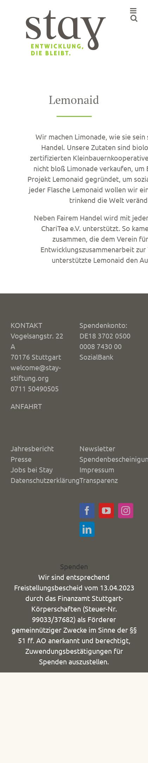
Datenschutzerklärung (45, 480)
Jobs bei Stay (32, 469)
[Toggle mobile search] (133, 18)
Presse (21, 458)
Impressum (96, 469)
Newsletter (97, 448)
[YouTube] (106, 510)
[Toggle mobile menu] (133, 10)
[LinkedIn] (87, 529)
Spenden (74, 566)
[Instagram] (125, 510)
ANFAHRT (26, 406)
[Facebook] (87, 510)
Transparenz (98, 480)
